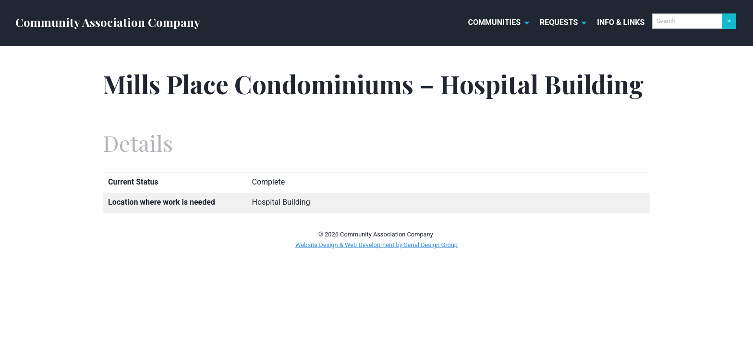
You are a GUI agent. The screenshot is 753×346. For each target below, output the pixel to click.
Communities (494, 22)
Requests (559, 22)
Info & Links (620, 22)
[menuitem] (497, 23)
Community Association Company (107, 22)
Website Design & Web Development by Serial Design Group (376, 245)
